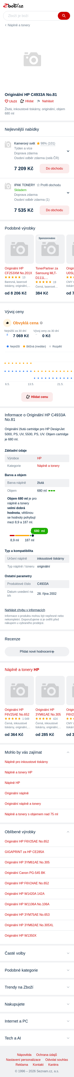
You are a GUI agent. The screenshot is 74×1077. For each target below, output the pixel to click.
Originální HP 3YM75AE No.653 (27, 914)
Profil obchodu (51, 185)
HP (39, 458)
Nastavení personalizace (23, 1059)
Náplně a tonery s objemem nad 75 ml (31, 814)
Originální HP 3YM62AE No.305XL (29, 925)
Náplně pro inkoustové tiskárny (26, 762)
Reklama (22, 1064)
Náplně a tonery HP (18, 772)
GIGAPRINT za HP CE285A (24, 852)
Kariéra (53, 1064)
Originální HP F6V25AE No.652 (27, 841)
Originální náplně (17, 793)
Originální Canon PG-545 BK (25, 872)
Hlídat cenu (37, 397)
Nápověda (24, 1054)
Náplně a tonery (19, 25)
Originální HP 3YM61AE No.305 (27, 862)
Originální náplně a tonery (23, 803)
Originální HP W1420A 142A (25, 893)
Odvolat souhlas (56, 1059)
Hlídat (27, 101)
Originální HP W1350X (21, 935)
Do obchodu (54, 168)
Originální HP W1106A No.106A (27, 904)
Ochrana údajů (46, 1054)
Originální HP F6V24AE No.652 (27, 883)
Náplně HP (12, 782)
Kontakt (38, 1064)
